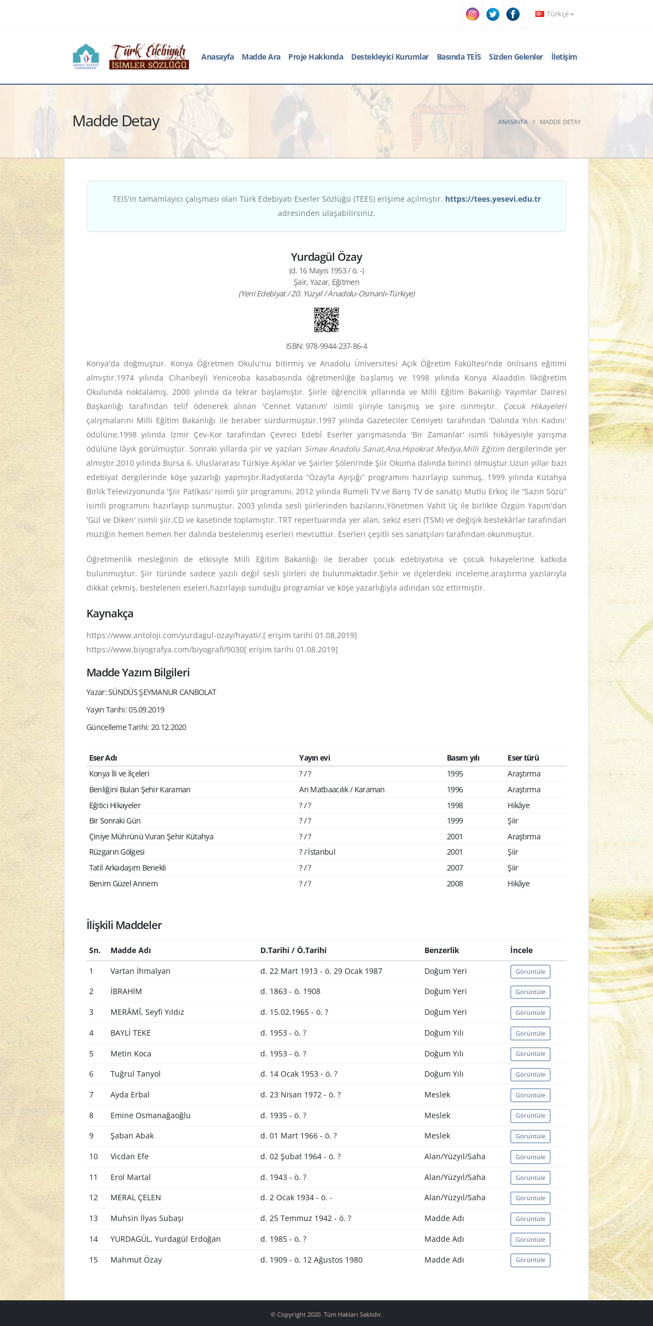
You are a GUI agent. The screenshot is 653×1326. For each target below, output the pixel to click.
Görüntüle (530, 971)
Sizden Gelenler (516, 56)
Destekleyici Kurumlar (390, 56)
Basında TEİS (459, 56)
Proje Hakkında (315, 56)
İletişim (564, 56)
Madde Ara (261, 56)
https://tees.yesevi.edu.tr (493, 199)
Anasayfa (217, 56)
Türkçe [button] (554, 14)
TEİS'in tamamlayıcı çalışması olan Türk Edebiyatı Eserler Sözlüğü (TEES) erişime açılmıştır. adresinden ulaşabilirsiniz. (327, 206)
